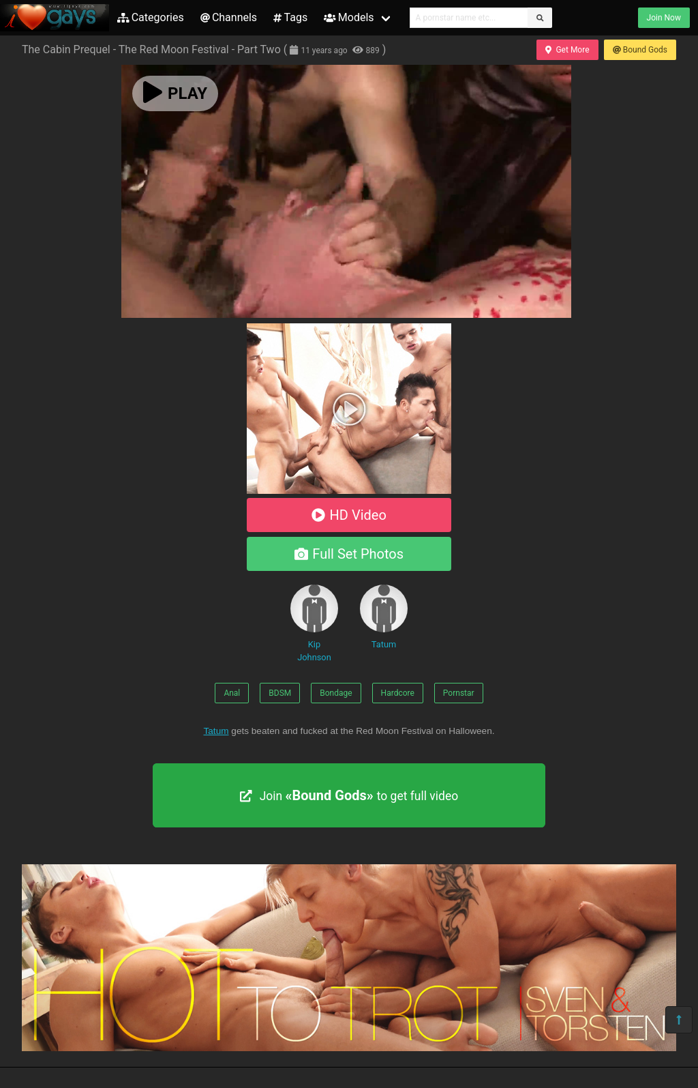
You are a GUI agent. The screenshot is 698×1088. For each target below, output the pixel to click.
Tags (290, 17)
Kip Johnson (314, 623)
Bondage (336, 693)
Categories (150, 17)
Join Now (664, 18)
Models (349, 17)
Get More (567, 50)
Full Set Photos (349, 554)
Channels (228, 17)
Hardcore (397, 693)
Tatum (384, 617)
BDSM (280, 693)
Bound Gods (640, 50)
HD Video (349, 515)
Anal (232, 693)
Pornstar (458, 693)
